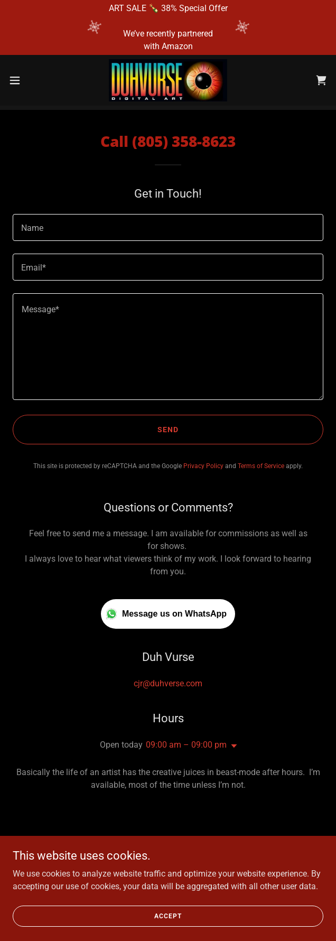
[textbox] (168, 227)
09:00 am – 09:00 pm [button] (186, 745)
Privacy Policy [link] (203, 466)
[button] (28, 80)
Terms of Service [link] (261, 466)
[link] (168, 80)
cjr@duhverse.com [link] (168, 683)
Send (168, 429)
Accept (167, 915)
